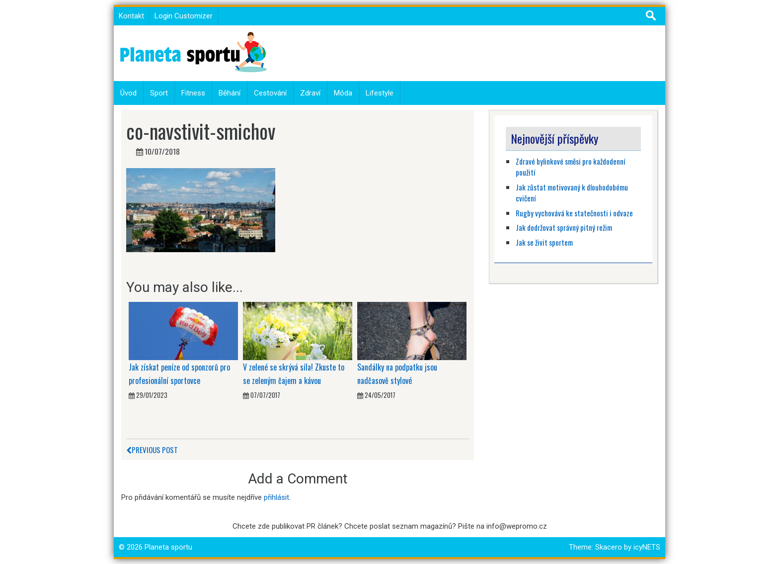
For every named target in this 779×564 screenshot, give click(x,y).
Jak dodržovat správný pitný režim (565, 227)
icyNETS (646, 547)
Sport (159, 93)
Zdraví (310, 93)
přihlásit (276, 497)
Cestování (270, 93)
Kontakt (131, 15)
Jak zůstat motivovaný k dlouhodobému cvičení (572, 193)
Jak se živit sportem (545, 242)
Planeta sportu (168, 547)
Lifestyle (379, 93)
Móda (343, 93)
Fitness (193, 93)
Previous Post (152, 449)
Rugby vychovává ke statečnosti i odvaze (574, 212)
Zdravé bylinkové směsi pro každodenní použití (570, 167)
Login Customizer (184, 15)
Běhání (229, 93)
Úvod (128, 93)
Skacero (608, 547)
